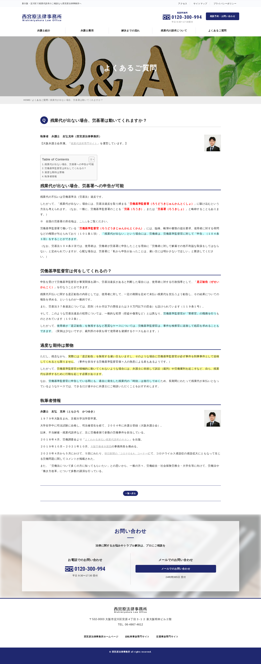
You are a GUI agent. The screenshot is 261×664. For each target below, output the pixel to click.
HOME (26, 100)
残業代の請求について (174, 30)
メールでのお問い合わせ (175, 568)
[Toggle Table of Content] (90, 159)
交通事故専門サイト (166, 636)
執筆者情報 (51, 176)
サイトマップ (200, 3)
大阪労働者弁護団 (102, 446)
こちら (83, 221)
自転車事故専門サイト (137, 636)
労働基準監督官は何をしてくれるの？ (66, 168)
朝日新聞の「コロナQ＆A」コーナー (128, 453)
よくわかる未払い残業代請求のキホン (108, 439)
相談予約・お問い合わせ (222, 16)
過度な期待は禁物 (54, 172)
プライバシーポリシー (225, 3)
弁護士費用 (87, 30)
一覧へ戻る (130, 493)
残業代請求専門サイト (85, 143)
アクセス (182, 3)
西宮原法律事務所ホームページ (100, 636)
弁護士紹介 (43, 30)
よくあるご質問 (217, 30)
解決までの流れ (130, 30)
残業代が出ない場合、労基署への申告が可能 (69, 164)
